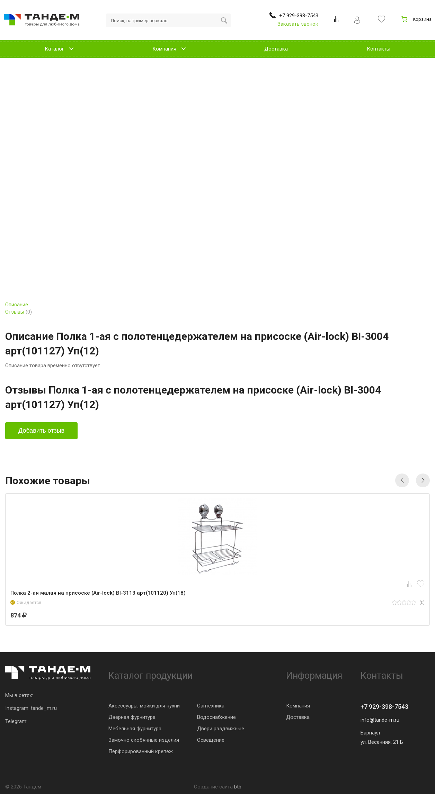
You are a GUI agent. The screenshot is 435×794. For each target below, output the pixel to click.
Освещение (210, 740)
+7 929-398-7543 (384, 706)
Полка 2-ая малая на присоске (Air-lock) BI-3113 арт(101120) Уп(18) (98, 593)
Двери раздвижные (220, 728)
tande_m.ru (44, 708)
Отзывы (18, 312)
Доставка (298, 717)
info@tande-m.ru (380, 720)
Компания (298, 706)
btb (237, 787)
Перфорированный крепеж (140, 751)
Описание (16, 304)
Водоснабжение (216, 717)
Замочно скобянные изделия (143, 740)
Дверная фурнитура (132, 717)
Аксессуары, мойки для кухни (144, 706)
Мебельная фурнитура (134, 728)
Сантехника (210, 706)
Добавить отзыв (41, 430)
